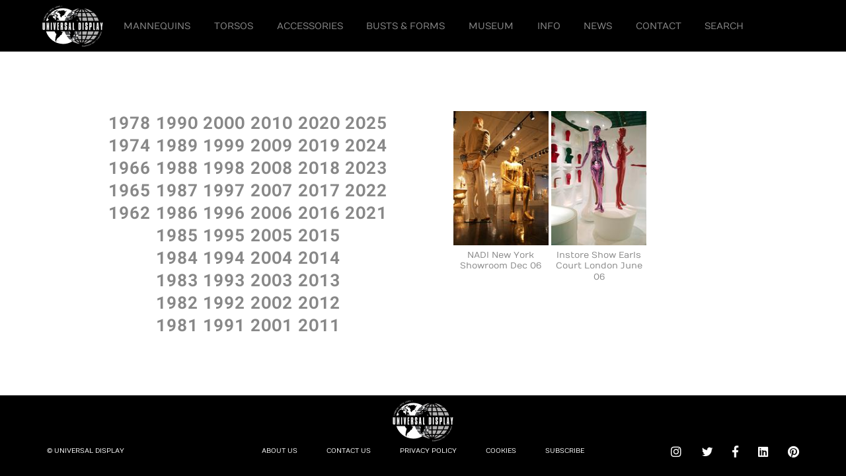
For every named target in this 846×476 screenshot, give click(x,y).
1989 (177, 145)
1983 (177, 279)
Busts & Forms (405, 26)
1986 (177, 212)
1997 (224, 189)
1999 (224, 145)
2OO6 (271, 212)
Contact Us (349, 451)
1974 (129, 145)
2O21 (366, 212)
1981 (177, 324)
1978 (129, 122)
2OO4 (271, 257)
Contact (658, 26)
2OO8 (271, 167)
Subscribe (564, 451)
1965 (129, 189)
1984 (177, 257)
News (598, 26)
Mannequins (157, 26)
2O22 (366, 189)
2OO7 (271, 189)
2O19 (319, 145)
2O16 (319, 212)
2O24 (366, 145)
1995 (224, 234)
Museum (491, 26)
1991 (224, 324)
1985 (177, 234)
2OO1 (271, 324)
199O (177, 122)
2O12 (319, 302)
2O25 (366, 122)
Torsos (233, 26)
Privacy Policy (428, 451)
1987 (177, 189)
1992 (224, 302)
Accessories (310, 26)
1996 (224, 212)
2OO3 (271, 279)
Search (724, 26)
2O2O (319, 122)
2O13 (319, 279)
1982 (177, 302)
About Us (279, 451)
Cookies (501, 451)
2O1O (271, 122)
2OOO (224, 122)
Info (548, 26)
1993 (224, 279)
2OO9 (271, 145)
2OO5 (271, 234)
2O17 (319, 189)
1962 (129, 212)
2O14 (319, 257)
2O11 (319, 324)
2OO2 (271, 302)
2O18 (319, 167)
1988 (177, 167)
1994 (224, 257)
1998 (224, 167)
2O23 (366, 167)
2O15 (319, 234)
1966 (129, 167)
